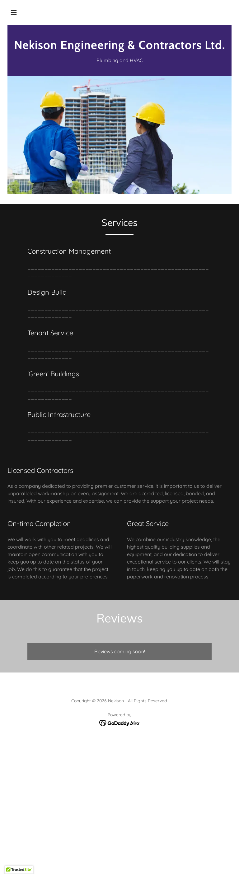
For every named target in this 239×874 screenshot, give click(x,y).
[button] (13, 12)
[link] (119, 47)
